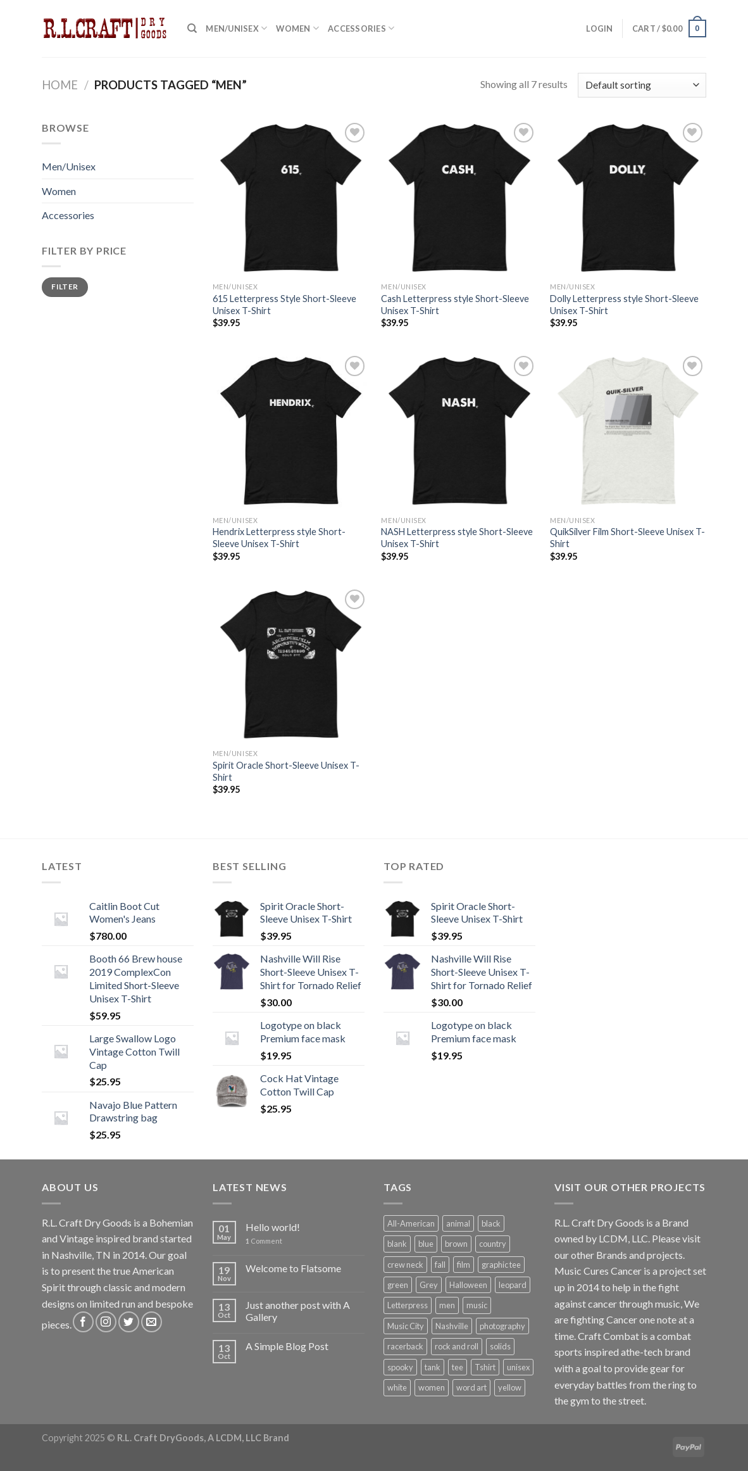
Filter (64, 286)
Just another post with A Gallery (298, 1311)
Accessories (361, 28)
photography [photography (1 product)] (502, 1326)
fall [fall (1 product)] (440, 1265)
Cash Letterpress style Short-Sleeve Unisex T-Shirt (455, 304)
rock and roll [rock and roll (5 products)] (456, 1346)
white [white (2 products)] (397, 1387)
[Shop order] (642, 85)
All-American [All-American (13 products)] (411, 1223)
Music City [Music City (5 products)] (405, 1326)
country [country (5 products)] (492, 1244)
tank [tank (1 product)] (432, 1367)
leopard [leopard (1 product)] (513, 1285)
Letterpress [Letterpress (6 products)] (407, 1305)
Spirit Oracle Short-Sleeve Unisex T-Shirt (286, 771)
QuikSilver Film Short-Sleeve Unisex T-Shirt (627, 537)
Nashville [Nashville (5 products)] (451, 1326)
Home (60, 85)
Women (297, 28)
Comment (264, 1241)
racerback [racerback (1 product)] (405, 1346)
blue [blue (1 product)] (425, 1244)
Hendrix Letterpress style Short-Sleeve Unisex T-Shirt (279, 537)
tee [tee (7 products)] (457, 1367)
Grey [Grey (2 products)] (429, 1285)
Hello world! (273, 1227)
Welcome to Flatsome (293, 1268)
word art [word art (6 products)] (471, 1387)
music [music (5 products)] (476, 1305)
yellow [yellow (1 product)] (509, 1387)
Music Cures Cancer (598, 1271)
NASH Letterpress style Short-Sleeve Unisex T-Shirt (457, 537)
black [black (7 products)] (491, 1223)
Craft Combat (608, 1336)
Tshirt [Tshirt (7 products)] (485, 1367)
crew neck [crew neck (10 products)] (405, 1265)
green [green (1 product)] (397, 1285)
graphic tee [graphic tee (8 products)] (501, 1265)
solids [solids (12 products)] (500, 1346)
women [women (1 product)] (431, 1387)
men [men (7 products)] (447, 1305)
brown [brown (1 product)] (456, 1244)
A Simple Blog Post (287, 1346)
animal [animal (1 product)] (458, 1223)
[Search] (192, 28)
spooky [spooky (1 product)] (400, 1367)
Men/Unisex (236, 28)
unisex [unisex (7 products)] (518, 1367)
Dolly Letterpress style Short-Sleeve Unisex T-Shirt (624, 304)
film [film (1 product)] (463, 1265)
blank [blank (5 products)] (397, 1244)
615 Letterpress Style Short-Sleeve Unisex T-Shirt (284, 304)
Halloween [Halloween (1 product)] (468, 1285)
